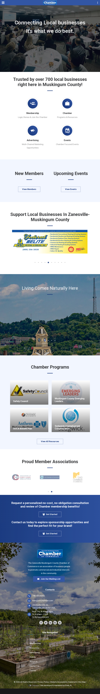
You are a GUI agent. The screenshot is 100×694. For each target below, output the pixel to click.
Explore (33, 670)
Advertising (33, 140)
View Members (29, 189)
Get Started (50, 514)
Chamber (67, 113)
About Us (34, 661)
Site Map (81, 682)
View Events (70, 189)
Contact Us (34, 666)
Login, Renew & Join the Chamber (32, 117)
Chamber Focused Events (67, 144)
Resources (34, 648)
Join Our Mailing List (49, 579)
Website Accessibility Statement (63, 682)
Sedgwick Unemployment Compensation (67, 427)
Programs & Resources (67, 117)
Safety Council (20, 401)
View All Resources (50, 441)
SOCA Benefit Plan (22, 428)
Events (67, 140)
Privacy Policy (43, 682)
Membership (32, 113)
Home (32, 639)
